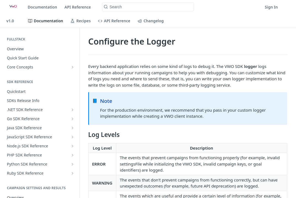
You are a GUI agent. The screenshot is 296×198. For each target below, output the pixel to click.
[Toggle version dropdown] (13, 20)
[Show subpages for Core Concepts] (72, 67)
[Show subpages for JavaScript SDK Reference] (72, 137)
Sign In (271, 7)
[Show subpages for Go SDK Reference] (72, 119)
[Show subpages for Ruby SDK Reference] (72, 173)
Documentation (42, 7)
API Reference (77, 7)
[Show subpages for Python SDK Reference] (72, 164)
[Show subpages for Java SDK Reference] (72, 128)
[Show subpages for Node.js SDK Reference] (72, 146)
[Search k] (147, 7)
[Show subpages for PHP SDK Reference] (72, 155)
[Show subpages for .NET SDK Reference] (72, 110)
